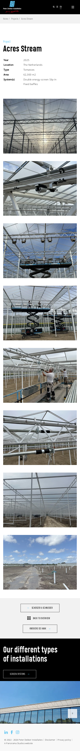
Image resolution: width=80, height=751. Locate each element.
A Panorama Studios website (18, 743)
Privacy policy (64, 740)
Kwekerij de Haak (40, 628)
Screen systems (19, 684)
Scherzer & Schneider (40, 608)
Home (5, 19)
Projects (14, 19)
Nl (54, 7)
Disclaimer (50, 740)
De (57, 7)
